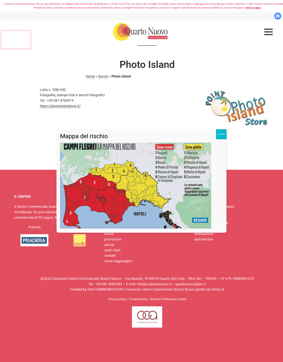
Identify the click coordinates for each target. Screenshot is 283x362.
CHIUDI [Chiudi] (221, 134)
